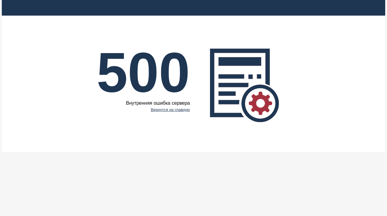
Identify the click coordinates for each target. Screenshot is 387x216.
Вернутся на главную (170, 109)
